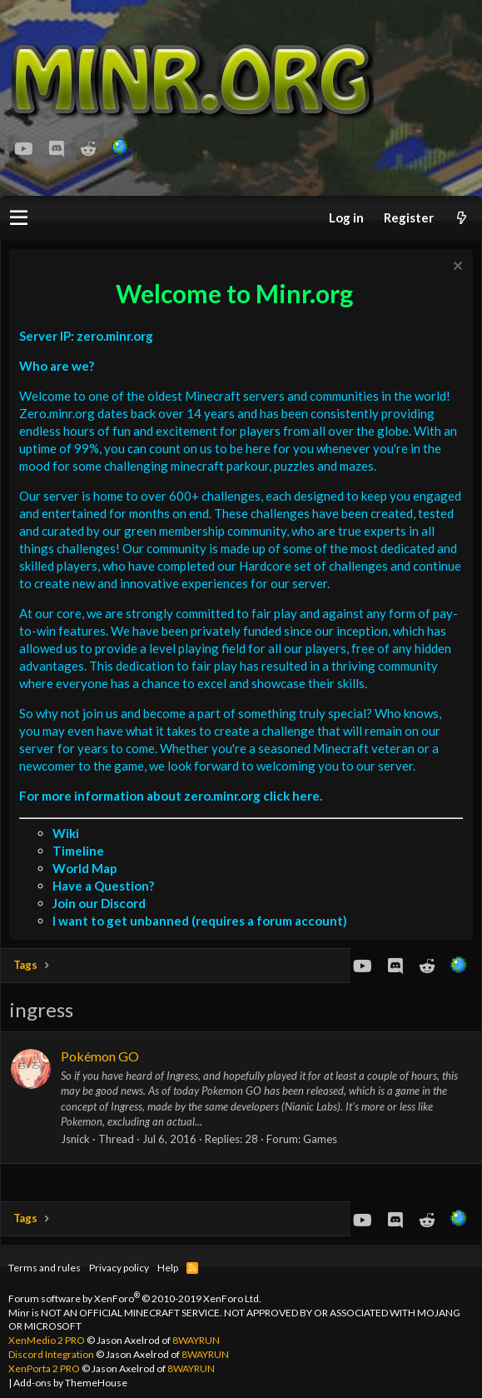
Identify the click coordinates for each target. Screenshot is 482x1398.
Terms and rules (44, 1267)
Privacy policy (119, 1267)
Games (320, 1139)
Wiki (65, 833)
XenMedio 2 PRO (46, 1340)
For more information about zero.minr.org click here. (170, 795)
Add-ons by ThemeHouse (70, 1382)
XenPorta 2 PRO (44, 1368)
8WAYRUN (196, 1340)
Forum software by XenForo (134, 1298)
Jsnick (75, 1139)
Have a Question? (103, 885)
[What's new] (461, 218)
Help (167, 1267)
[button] (18, 218)
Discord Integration (51, 1354)
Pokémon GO (100, 1056)
